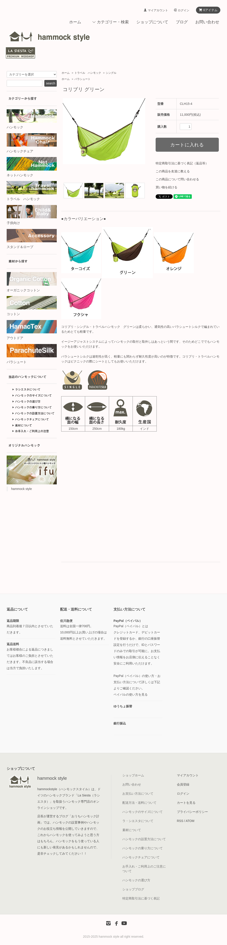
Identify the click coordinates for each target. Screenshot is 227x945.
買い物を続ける (166, 187)
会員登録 (183, 784)
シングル (111, 72)
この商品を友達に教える (173, 171)
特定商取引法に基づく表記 (141, 898)
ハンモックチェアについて (141, 857)
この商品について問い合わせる (177, 179)
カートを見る (186, 802)
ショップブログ (133, 889)
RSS (180, 821)
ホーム (75, 22)
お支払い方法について (137, 793)
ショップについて (152, 22)
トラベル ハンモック (87, 72)
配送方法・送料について (139, 802)
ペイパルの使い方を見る (131, 694)
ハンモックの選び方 (136, 880)
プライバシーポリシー (192, 812)
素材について (131, 830)
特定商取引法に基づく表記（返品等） (182, 163)
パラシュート (82, 79)
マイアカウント (158, 10)
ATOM (190, 821)
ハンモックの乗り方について (142, 848)
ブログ (182, 22)
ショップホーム (133, 775)
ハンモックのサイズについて (142, 812)
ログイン (183, 10)
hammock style (21, 489)
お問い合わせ (207, 22)
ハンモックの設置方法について (144, 839)
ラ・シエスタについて (137, 821)
